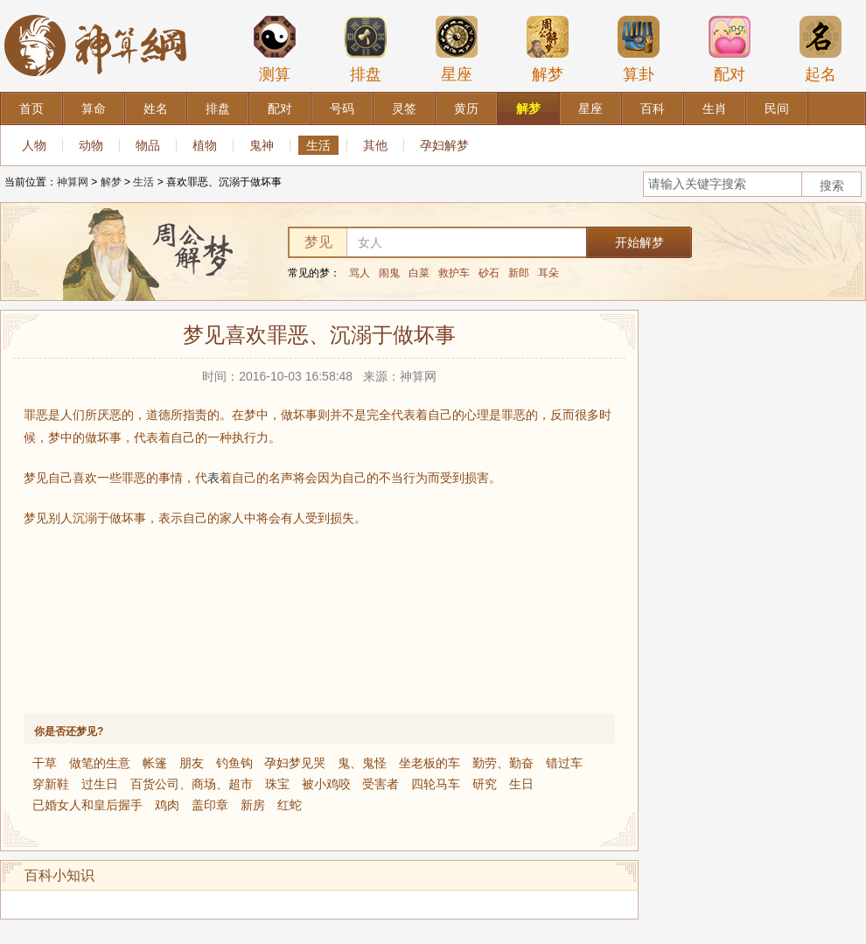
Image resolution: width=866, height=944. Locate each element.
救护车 (454, 273)
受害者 (380, 784)
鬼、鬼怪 (362, 763)
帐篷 (155, 763)
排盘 (365, 49)
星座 (456, 49)
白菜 (419, 273)
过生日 (99, 784)
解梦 (547, 49)
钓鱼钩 (234, 763)
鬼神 (261, 145)
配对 (729, 49)
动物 (91, 145)
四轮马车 (435, 784)
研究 (484, 784)
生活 (318, 145)
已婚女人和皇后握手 (87, 805)
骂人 (359, 273)
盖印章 (210, 805)
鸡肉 (167, 805)
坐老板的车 (429, 763)
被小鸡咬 (326, 784)
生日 (521, 784)
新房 (253, 805)
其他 (375, 145)
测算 (274, 49)
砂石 (488, 273)
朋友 (191, 763)
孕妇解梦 (444, 145)
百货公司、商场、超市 (191, 784)
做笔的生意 (99, 763)
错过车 (564, 763)
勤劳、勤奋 (503, 763)
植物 (204, 145)
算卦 (638, 49)
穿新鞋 (50, 784)
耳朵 (548, 273)
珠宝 (277, 784)
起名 (820, 49)
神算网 (72, 182)
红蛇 (289, 805)
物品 (148, 145)
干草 (44, 763)
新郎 (518, 273)
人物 (34, 145)
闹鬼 (389, 273)
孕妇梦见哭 (294, 763)
